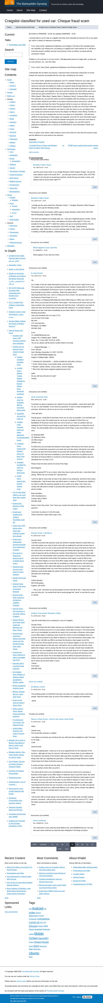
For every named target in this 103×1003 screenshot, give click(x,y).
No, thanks (87, 997)
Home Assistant (35, 929)
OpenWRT (43, 938)
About (20, 10)
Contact (43, 10)
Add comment (34, 152)
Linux (11, 152)
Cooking (12, 102)
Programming (14, 185)
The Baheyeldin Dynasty (30, 971)
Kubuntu (46, 929)
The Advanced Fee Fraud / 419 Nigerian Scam (18, 722)
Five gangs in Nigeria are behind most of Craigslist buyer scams (18, 558)
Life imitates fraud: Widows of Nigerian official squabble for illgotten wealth (19, 677)
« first (34, 844)
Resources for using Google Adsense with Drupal (16, 791)
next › (60, 849)
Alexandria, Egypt (15, 265)
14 (52, 844)
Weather (15, 200)
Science (12, 108)
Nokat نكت (11, 96)
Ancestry (13, 86)
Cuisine (14, 206)
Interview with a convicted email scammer (18, 666)
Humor (12, 129)
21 (87, 844)
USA (11, 216)
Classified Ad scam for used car (21, 416)
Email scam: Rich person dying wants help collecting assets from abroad (19, 531)
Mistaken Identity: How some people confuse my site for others (17, 754)
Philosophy (13, 139)
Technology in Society (36, 142)
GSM (45, 926)
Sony (36, 945)
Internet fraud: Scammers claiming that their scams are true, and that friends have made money (19, 641)
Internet (12, 168)
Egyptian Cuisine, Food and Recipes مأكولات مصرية (17, 314)
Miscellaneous (15, 191)
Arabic (32, 912)
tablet (31, 949)
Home (10, 10)
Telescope (36, 949)
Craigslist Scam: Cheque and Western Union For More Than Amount (21, 451)
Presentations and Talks (17, 45)
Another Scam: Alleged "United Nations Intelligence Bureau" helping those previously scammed (21, 381)
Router (45, 942)
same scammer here (39, 397)
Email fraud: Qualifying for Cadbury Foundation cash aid (19, 517)
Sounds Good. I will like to (41, 533)
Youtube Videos (78, 874)
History (12, 112)
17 (67, 844)
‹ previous (42, 844)
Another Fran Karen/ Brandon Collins (46, 613)
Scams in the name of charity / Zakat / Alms (19, 702)
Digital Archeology (16, 175)
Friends (9, 92)
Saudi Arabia (14, 219)
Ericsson (33, 926)
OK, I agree (77, 997)
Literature (13, 122)
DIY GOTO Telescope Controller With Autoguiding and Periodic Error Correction (16, 293)
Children (13, 146)
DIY (45, 922)
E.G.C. (14, 213)
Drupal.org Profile (79, 881)
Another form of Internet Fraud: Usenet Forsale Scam (58, 27)
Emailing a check (38, 687)
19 (77, 844)
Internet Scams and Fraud (25, 27)
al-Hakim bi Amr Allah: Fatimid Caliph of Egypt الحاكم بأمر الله (17, 258)
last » (67, 849)
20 (82, 844)
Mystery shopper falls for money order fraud (19, 694)
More (30, 957)
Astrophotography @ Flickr (82, 884)
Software (13, 164)
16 (62, 844)
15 (57, 844)
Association (16, 161)
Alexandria (16, 209)
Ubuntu (34, 953)
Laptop (31, 934)
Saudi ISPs (14, 188)
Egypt (12, 203)
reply (95, 187)
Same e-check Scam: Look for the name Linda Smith (52, 719)
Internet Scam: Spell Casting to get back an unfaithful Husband (18, 600)
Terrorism (13, 132)
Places (9, 195)
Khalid (12, 82)
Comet (41, 916)
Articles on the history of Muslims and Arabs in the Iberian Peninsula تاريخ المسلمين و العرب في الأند (17, 279)
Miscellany (11, 246)
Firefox (40, 926)
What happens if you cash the (45, 248)
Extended (13, 89)
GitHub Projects (78, 877)
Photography (14, 232)
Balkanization (33, 916)
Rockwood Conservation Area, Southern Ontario (15, 800)
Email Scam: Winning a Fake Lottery (18, 506)
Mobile (39, 933)
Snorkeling (13, 236)
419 (30, 909)
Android (37, 908)
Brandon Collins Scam (42, 165)
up (63, 145)
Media (12, 119)
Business (13, 136)
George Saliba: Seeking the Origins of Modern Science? (17, 323)
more (6, 898)
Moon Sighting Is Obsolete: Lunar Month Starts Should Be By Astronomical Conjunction (19, 891)
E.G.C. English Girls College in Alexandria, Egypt (16, 305)
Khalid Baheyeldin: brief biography (85, 867)
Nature (12, 239)
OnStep (33, 938)
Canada (12, 197)
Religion (12, 142)
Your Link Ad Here (11, 912)
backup (38, 913)
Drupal (12, 158)
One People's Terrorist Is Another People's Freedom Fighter (17, 764)
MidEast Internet (15, 181)
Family (9, 80)
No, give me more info (18, 1001)
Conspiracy (33, 919)
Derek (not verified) (36, 682)
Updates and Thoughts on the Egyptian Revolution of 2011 (17, 823)
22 (92, 844)
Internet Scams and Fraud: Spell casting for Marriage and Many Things (19, 625)
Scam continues (39, 821)
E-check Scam (37, 273)
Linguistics (13, 115)
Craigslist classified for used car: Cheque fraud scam (21, 468)
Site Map (30, 10)
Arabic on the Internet (16, 269)
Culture (12, 105)
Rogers (38, 942)
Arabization (14, 155)
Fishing (12, 229)
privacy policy (21, 981)
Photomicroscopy (16, 242)
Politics (12, 125)
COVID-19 (34, 922)
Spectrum (43, 946)
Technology (11, 149)
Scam (31, 946)
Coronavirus (43, 919)
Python (31, 942)
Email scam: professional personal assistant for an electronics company (19, 545)
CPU (41, 922)
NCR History (14, 178)
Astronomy (13, 225)
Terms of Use (34, 976)
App (44, 909)
